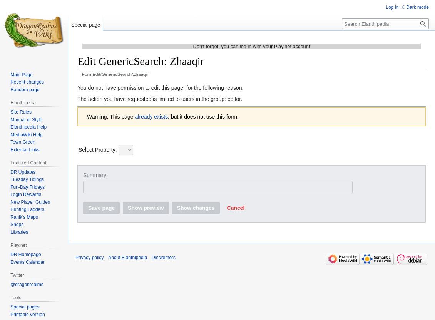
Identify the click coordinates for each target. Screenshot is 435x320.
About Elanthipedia (127, 257)
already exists (151, 117)
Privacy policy (89, 257)
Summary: (95, 175)
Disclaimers (164, 257)
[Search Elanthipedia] (385, 23)
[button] (236, 208)
